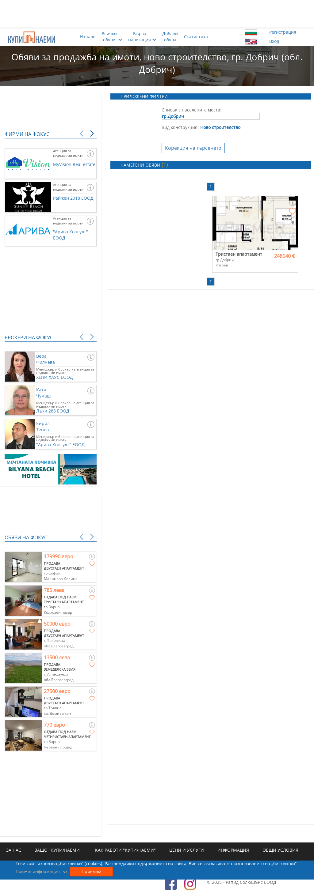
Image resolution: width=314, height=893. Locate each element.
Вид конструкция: (180, 127)
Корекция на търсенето (193, 148)
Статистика (196, 37)
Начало (87, 37)
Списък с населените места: (191, 110)
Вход (274, 41)
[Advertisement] (157, 14)
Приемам (91, 871)
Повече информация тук (41, 871)
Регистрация (282, 32)
